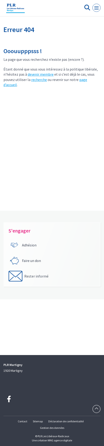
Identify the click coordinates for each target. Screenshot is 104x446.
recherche (39, 79)
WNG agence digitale (60, 440)
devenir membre (41, 74)
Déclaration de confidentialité (66, 421)
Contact (22, 421)
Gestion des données (52, 428)
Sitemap (38, 421)
